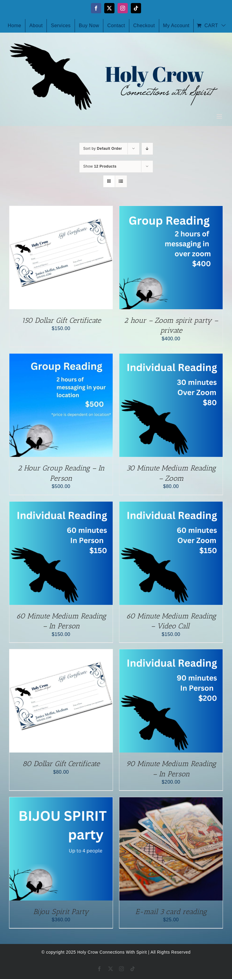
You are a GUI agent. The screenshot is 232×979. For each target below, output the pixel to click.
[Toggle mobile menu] (220, 116)
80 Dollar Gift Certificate (61, 763)
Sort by (102, 148)
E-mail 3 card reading (171, 911)
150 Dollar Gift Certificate (61, 320)
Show (100, 166)
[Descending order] (147, 149)
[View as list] (121, 181)
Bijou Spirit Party (61, 911)
